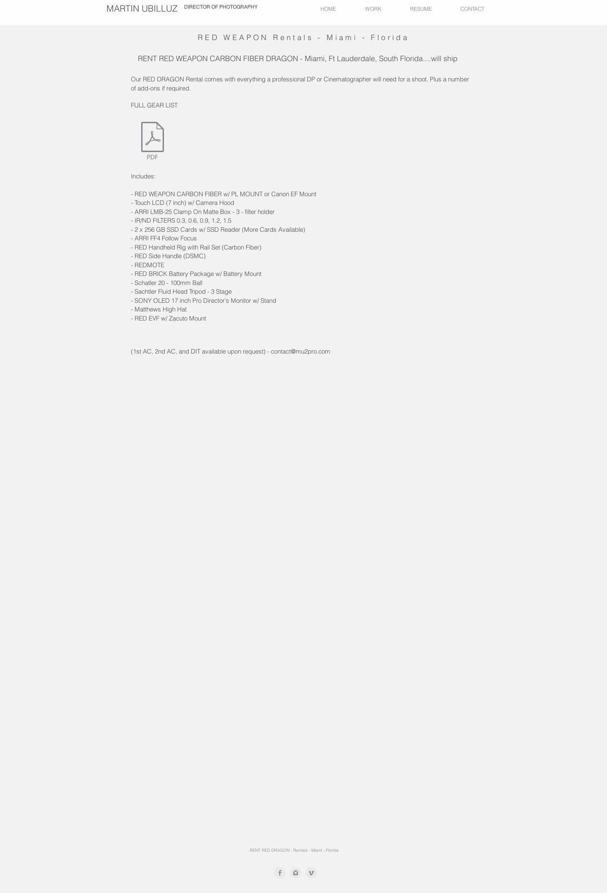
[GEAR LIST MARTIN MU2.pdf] (152, 142)
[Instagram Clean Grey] (295, 873)
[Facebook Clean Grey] (280, 873)
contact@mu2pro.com (300, 351)
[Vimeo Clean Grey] (311, 873)
